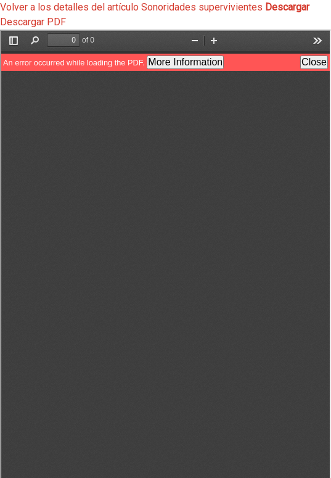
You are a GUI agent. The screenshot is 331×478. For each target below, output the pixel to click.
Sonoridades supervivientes (203, 7)
